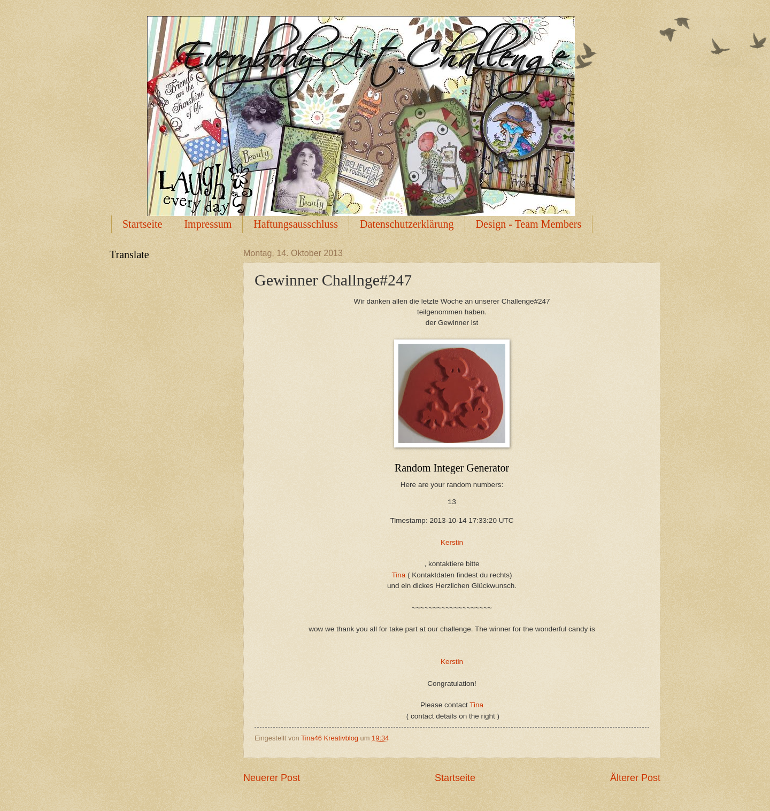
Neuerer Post (271, 778)
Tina (400, 575)
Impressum (208, 224)
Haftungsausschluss (295, 224)
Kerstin (452, 542)
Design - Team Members (529, 224)
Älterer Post (635, 778)
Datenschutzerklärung (406, 224)
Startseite (142, 224)
